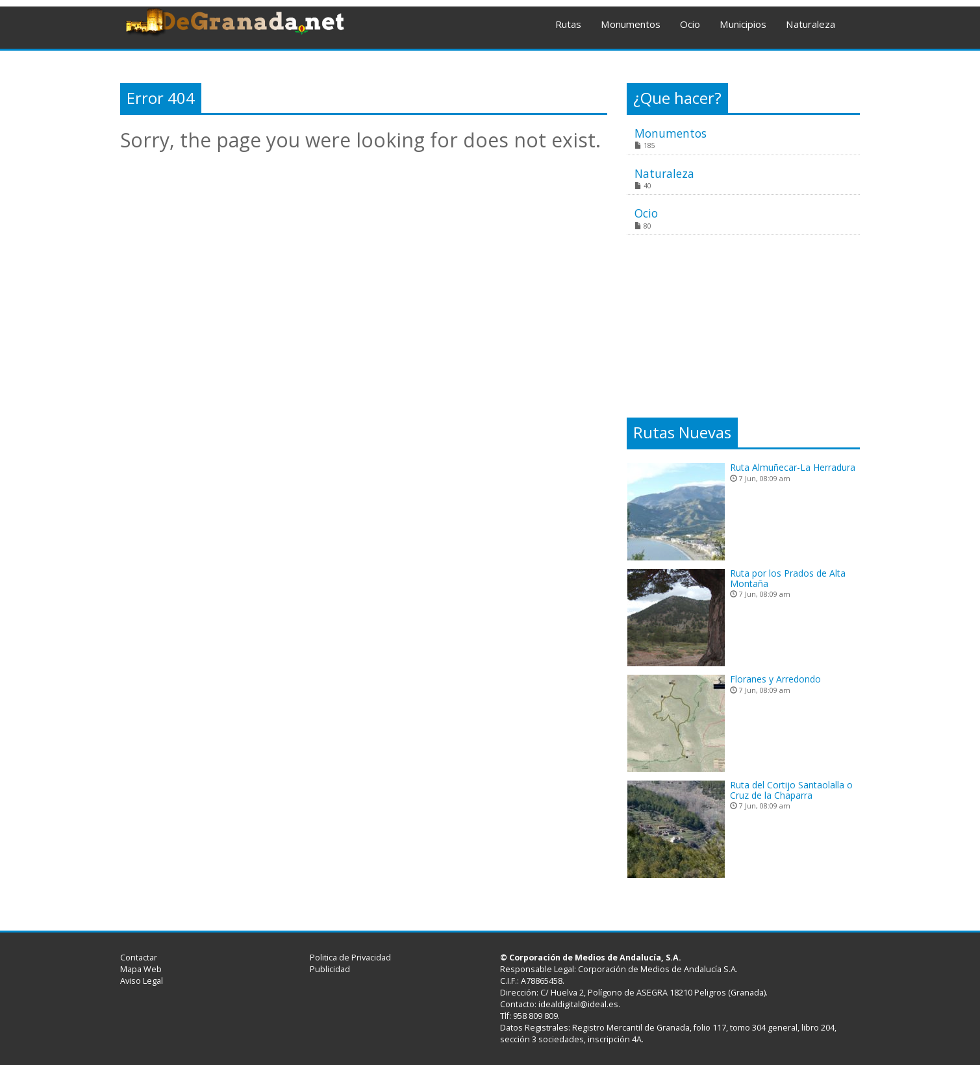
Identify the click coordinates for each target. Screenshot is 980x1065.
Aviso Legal (141, 980)
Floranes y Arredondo (775, 679)
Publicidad (330, 969)
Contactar (138, 957)
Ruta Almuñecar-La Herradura (792, 467)
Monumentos (630, 24)
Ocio (690, 24)
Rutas (568, 24)
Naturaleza (810, 24)
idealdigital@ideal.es (578, 1004)
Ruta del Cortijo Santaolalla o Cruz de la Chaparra (791, 790)
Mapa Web (141, 969)
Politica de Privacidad (350, 957)
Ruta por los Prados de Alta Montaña (788, 578)
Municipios (743, 24)
